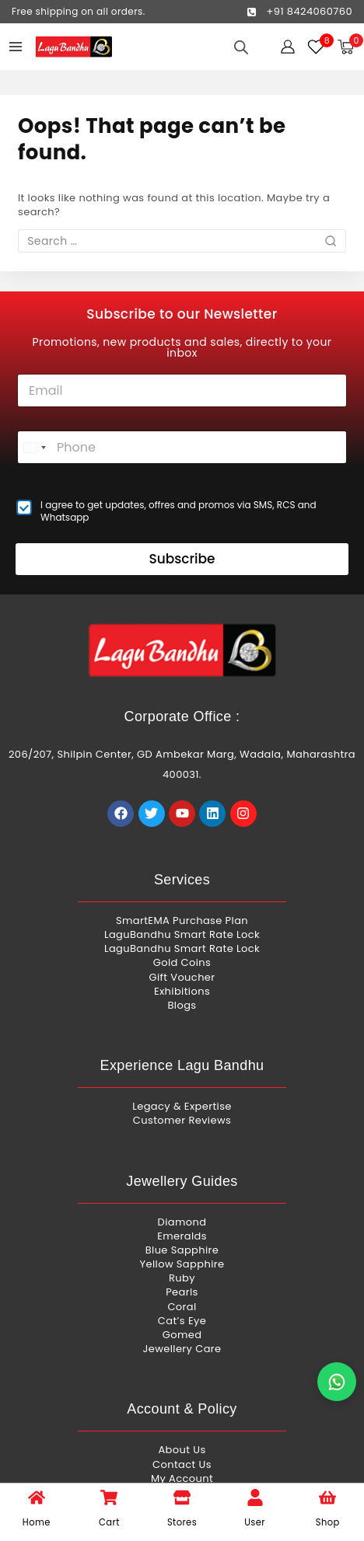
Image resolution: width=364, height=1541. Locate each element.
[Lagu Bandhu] (74, 47)
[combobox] (34, 447)
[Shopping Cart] (350, 47)
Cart (109, 1522)
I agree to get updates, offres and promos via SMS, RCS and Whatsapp (178, 511)
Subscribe (182, 558)
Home (37, 1522)
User (254, 1522)
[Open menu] (15, 46)
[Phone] (182, 447)
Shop (328, 1522)
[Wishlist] (316, 46)
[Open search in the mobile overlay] (241, 47)
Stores (182, 1522)
